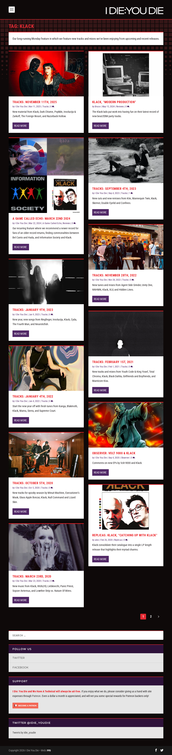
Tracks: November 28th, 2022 (114, 275)
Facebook (20, 667)
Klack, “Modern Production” (114, 102)
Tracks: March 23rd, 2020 (31, 576)
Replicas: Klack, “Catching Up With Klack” (124, 535)
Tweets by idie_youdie (24, 732)
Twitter (18, 658)
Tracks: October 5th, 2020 (32, 483)
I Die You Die (21, 106)
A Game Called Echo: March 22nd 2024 (41, 218)
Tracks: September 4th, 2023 (114, 189)
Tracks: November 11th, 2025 (34, 102)
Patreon (36, 695)
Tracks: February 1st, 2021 (113, 362)
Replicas (118, 540)
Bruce (98, 106)
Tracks (45, 106)
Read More (20, 125)
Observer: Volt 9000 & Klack (113, 453)
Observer (125, 457)
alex (97, 540)
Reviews (66, 223)
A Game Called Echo (52, 223)
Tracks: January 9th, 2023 (32, 310)
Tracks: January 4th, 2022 (32, 396)
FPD (49, 750)
